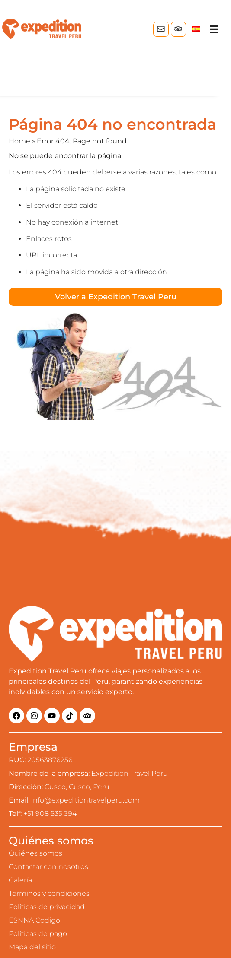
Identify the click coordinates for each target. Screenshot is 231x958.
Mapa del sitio (32, 947)
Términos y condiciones (49, 893)
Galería (20, 880)
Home (19, 141)
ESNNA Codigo (34, 920)
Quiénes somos (35, 853)
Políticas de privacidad (47, 907)
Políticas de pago (38, 933)
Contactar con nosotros (48, 867)
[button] (214, 29)
